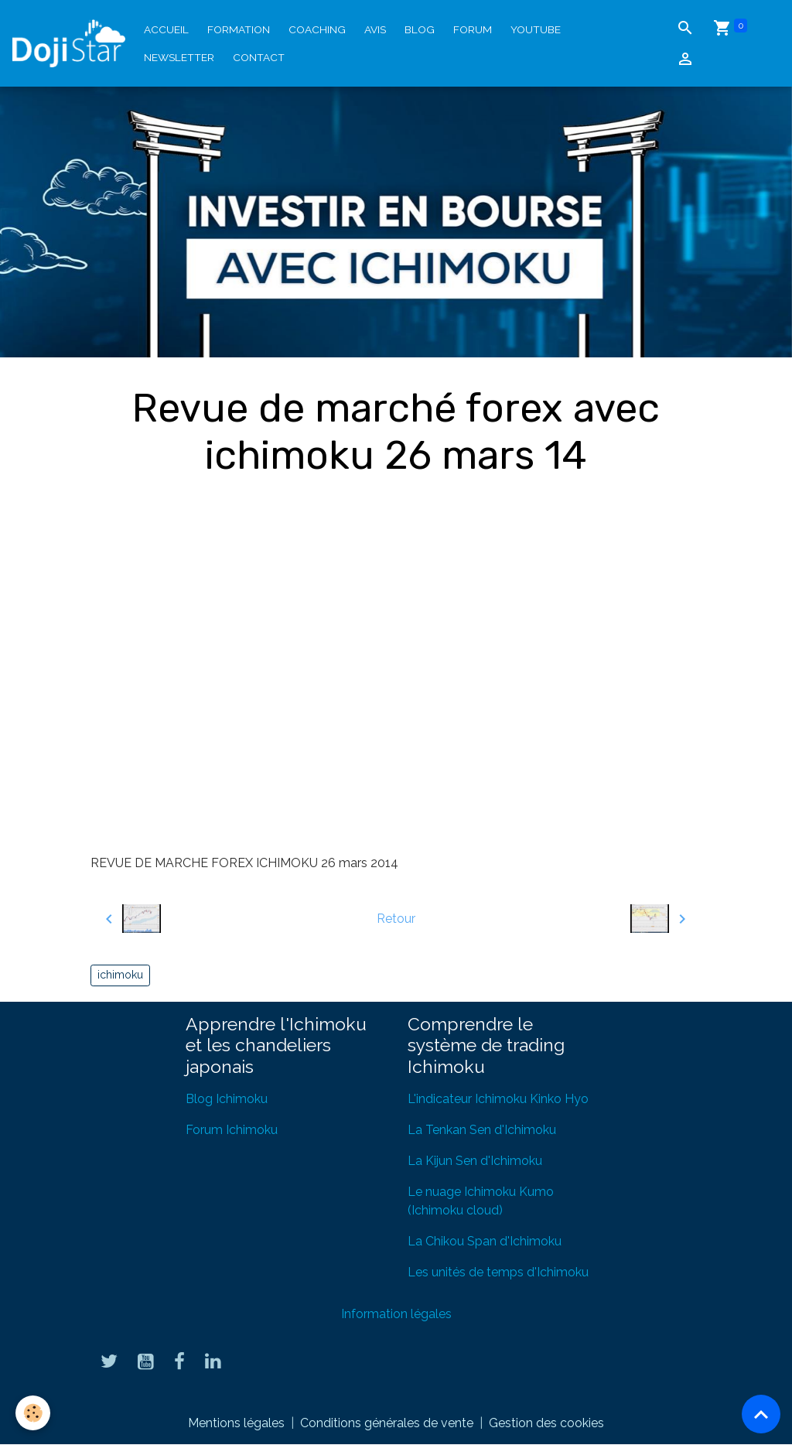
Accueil (166, 29)
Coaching (317, 29)
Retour (396, 918)
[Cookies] (32, 1412)
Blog (420, 29)
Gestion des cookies (546, 1423)
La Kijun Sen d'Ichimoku (475, 1160)
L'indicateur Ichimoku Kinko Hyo (498, 1098)
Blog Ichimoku (227, 1098)
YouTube (535, 29)
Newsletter (179, 57)
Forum (472, 29)
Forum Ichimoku (232, 1129)
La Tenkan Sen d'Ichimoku (482, 1129)
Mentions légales (236, 1423)
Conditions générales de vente (386, 1423)
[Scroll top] (761, 1414)
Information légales (396, 1314)
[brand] (68, 43)
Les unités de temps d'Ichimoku (498, 1272)
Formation (238, 29)
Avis (375, 29)
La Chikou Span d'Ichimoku (485, 1241)
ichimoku (120, 974)
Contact (259, 57)
